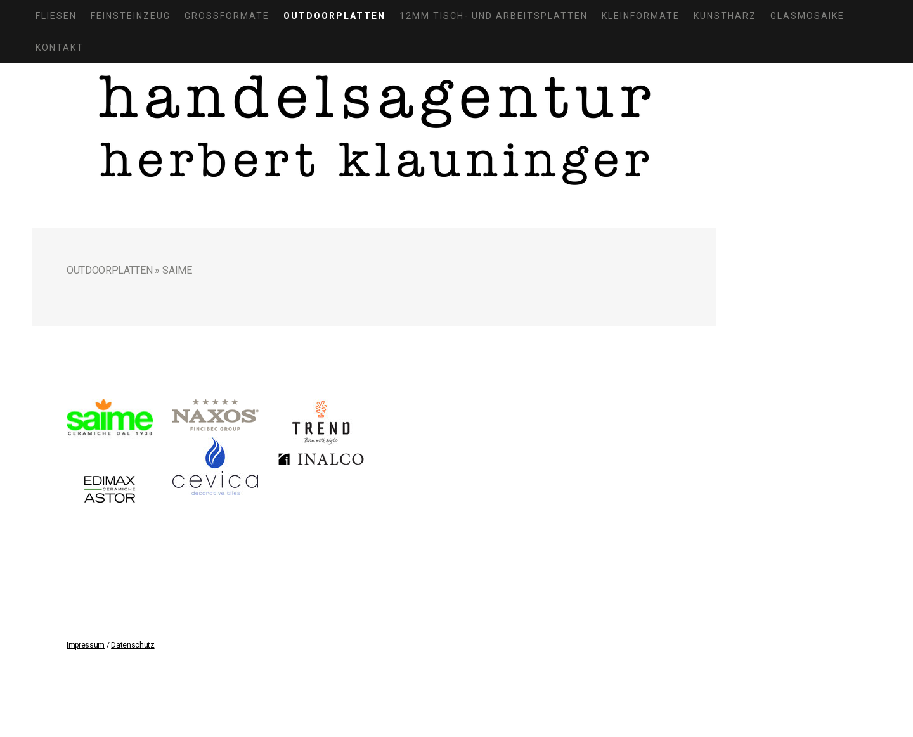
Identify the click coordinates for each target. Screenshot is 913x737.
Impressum (86, 645)
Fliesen (56, 16)
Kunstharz (725, 16)
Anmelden (664, 677)
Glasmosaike (807, 16)
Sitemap (174, 664)
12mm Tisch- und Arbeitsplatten (493, 16)
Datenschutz (132, 645)
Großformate (227, 16)
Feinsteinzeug (131, 16)
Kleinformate (641, 16)
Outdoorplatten (334, 16)
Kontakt (60, 47)
